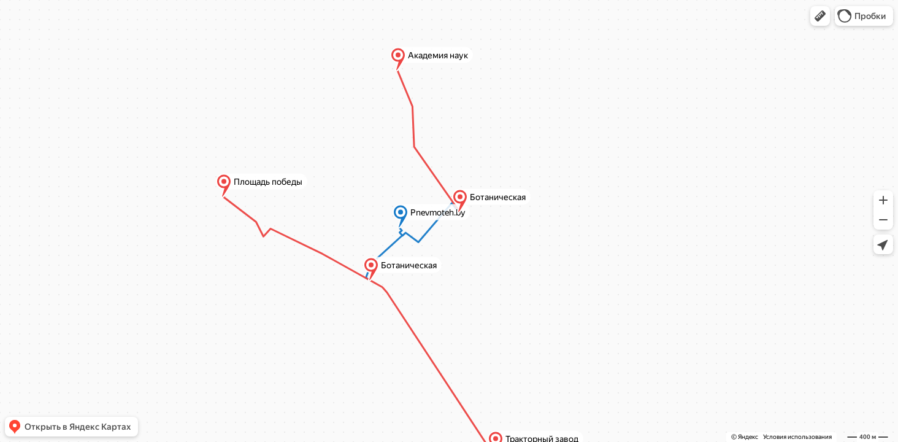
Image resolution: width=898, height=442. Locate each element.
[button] (820, 16)
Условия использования (797, 436)
